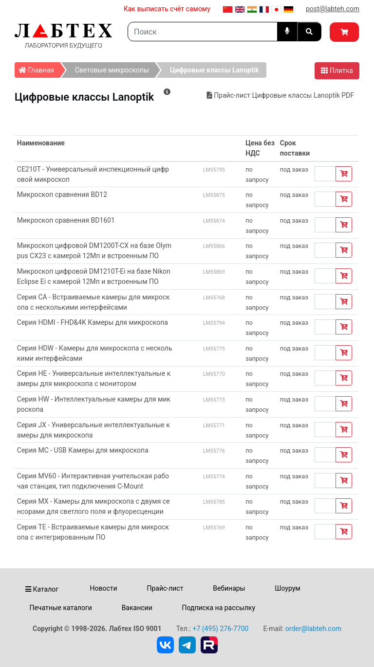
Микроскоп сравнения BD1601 (66, 220)
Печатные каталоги (60, 608)
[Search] (203, 31)
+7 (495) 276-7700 (220, 628)
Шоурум (287, 588)
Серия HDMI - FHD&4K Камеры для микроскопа (92, 322)
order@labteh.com (313, 628)
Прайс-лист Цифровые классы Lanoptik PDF (280, 95)
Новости (103, 588)
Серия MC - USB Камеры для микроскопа (83, 450)
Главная (39, 68)
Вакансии (137, 608)
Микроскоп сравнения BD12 (62, 194)
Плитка (337, 70)
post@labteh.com (332, 9)
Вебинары (229, 588)
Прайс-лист (165, 588)
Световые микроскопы (112, 70)
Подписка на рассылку (219, 608)
